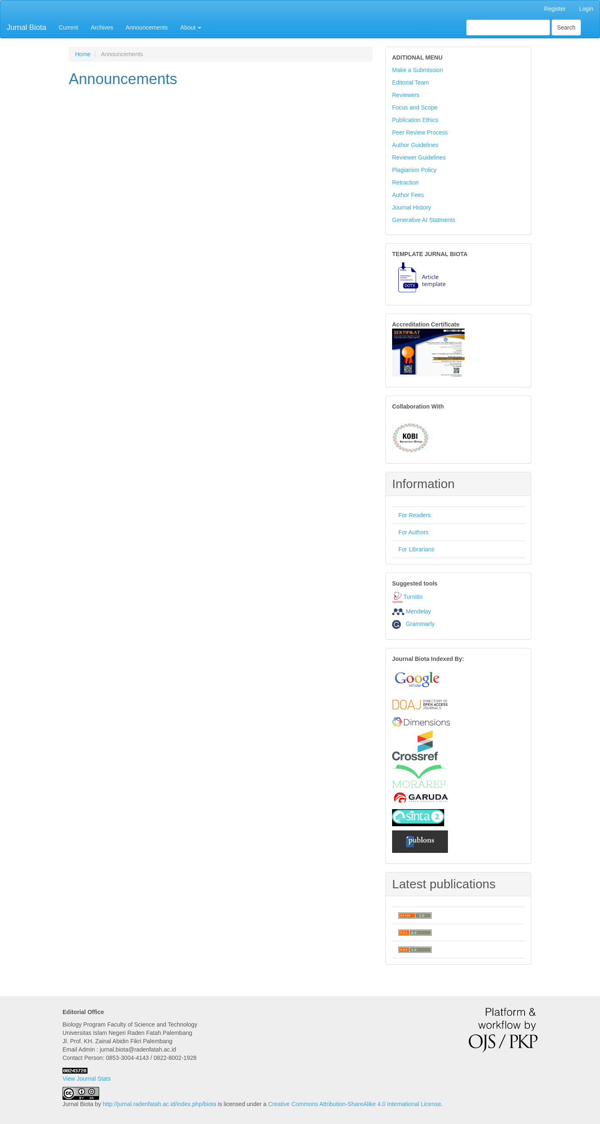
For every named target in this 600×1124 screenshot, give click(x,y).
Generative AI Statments (423, 220)
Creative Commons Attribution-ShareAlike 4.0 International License (354, 1104)
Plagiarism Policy (414, 170)
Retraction (405, 182)
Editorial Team (410, 82)
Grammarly (413, 624)
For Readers (414, 515)
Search (566, 27)
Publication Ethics (415, 120)
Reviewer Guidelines (418, 157)
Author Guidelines (415, 145)
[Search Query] (508, 27)
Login (586, 8)
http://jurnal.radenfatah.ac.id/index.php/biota (159, 1104)
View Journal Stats (86, 1078)
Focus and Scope (415, 107)
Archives (102, 27)
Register (555, 8)
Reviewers (405, 95)
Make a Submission (417, 70)
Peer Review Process (420, 132)
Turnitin (412, 596)
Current (68, 27)
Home (82, 54)
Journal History (411, 207)
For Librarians (416, 549)
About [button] (190, 27)
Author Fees (408, 195)
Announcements (146, 27)
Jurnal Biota (26, 27)
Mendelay (418, 611)
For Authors (413, 532)
